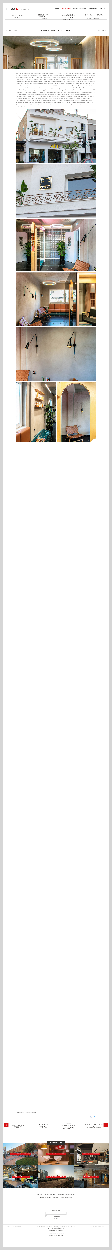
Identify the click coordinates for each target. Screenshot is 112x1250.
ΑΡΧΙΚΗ (57, 8)
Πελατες (55, 1197)
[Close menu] (56, 22)
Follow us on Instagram (56, 1233)
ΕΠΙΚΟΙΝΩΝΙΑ (93, 8)
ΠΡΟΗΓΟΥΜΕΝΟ (12, 30)
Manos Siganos (17, 1226)
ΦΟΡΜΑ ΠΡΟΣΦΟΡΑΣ (80, 8)
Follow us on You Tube (56, 1235)
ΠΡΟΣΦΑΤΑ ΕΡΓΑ (66, 8)
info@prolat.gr (59, 1228)
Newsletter (56, 1210)
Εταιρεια (40, 1194)
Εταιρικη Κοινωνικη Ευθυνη (66, 1194)
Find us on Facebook (56, 1231)
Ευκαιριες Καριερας (66, 1197)
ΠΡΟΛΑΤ (13, 9)
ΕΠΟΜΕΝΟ (101, 30)
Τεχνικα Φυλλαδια (45, 1197)
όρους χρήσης (56, 1216)
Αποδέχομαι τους (53, 1216)
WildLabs (101, 1226)
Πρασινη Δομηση (50, 1194)
